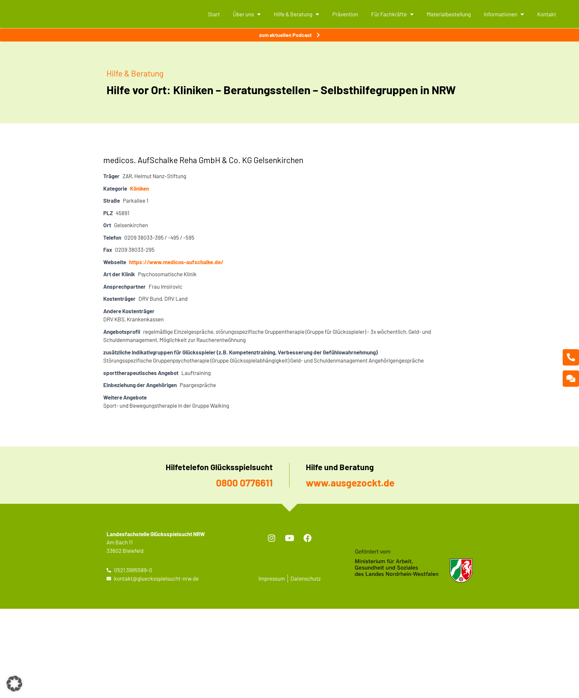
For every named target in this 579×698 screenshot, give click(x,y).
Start (214, 14)
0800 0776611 (244, 482)
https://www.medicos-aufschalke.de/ (176, 262)
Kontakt (546, 14)
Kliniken (139, 188)
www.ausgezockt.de (350, 482)
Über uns (247, 14)
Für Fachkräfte (392, 14)
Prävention (345, 14)
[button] (14, 683)
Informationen (504, 14)
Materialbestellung (449, 14)
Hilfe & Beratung (296, 14)
